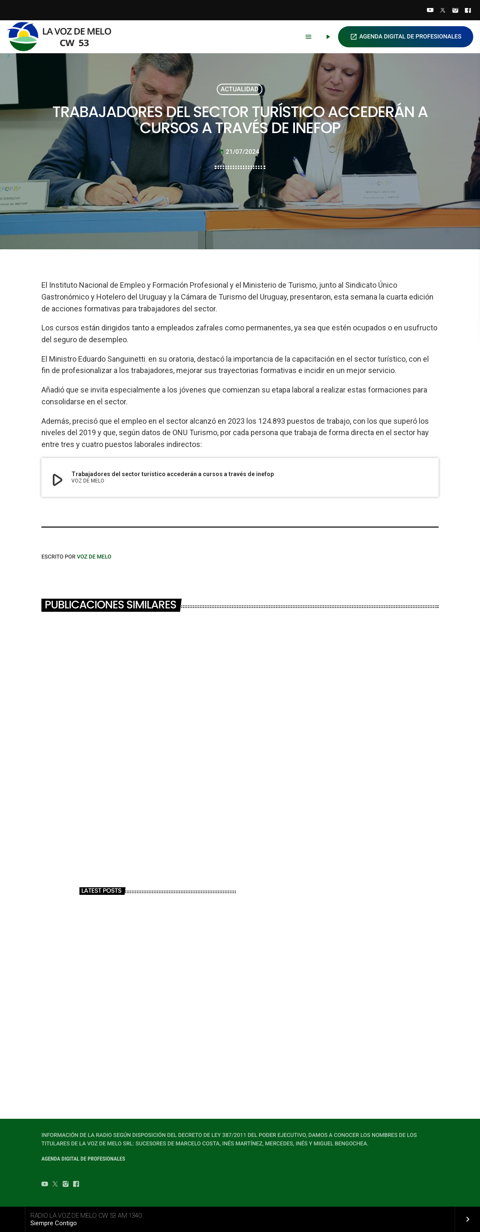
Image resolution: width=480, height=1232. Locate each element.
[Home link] (63, 37)
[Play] (328, 36)
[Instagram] (455, 11)
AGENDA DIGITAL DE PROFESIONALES (405, 37)
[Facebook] (467, 11)
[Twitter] (442, 11)
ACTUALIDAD (240, 89)
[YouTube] (430, 11)
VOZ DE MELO (94, 557)
